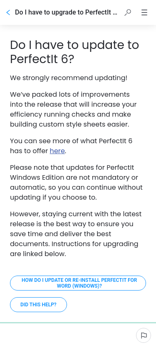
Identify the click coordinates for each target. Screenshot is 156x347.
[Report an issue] (143, 335)
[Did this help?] (38, 304)
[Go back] (8, 12)
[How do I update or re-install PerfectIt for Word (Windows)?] (78, 283)
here (57, 151)
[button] (128, 12)
